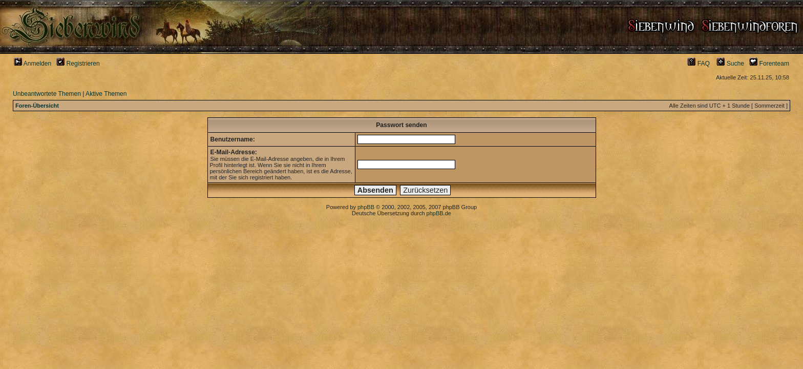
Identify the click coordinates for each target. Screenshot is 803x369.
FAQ (698, 63)
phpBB (365, 207)
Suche (730, 63)
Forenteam (769, 63)
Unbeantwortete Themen (47, 93)
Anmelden (32, 63)
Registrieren (78, 63)
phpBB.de (439, 213)
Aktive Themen (106, 93)
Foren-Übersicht (37, 105)
